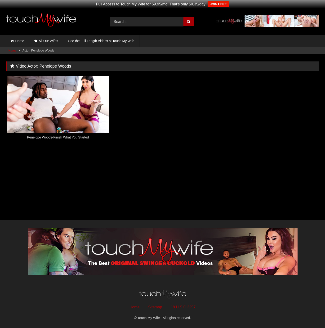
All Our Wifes (48, 41)
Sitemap (155, 307)
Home (19, 41)
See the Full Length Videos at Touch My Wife (101, 41)
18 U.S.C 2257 (183, 307)
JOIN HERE (218, 4)
